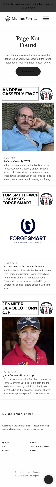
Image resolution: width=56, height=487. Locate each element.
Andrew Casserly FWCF (17, 161)
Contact (33, 442)
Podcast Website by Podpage (27, 476)
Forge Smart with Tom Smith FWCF (24, 266)
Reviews (5, 450)
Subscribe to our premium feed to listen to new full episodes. (28, 6)
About (5, 446)
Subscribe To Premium (39, 446)
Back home (28, 71)
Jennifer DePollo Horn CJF (19, 375)
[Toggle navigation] (46, 18)
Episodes (6, 442)
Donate (33, 450)
